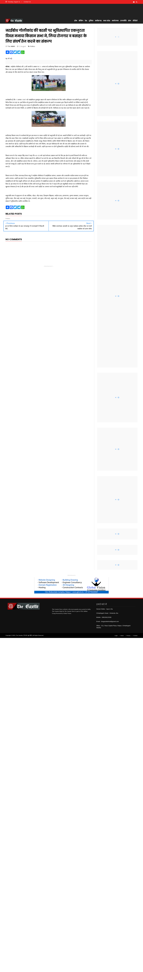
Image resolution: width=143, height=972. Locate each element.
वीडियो (135, 21)
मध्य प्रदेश (106, 21)
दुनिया (91, 21)
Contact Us (27, 2)
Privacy (128, 635)
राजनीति (123, 21)
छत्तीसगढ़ (98, 21)
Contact (135, 635)
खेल (129, 21)
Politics (32, 46)
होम (75, 21)
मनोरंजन (115, 21)
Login (116, 635)
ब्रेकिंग (81, 21)
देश (86, 21)
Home (122, 635)
